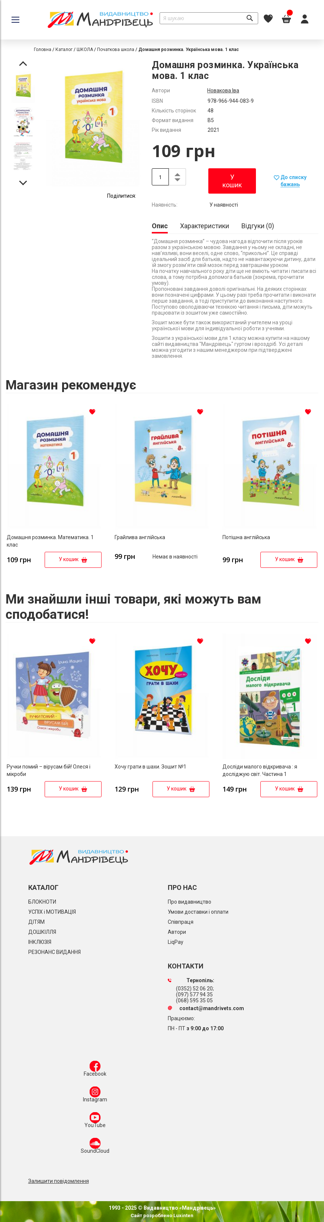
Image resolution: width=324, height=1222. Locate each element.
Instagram (95, 1095)
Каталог (64, 49)
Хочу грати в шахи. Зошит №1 (150, 767)
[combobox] (209, 18)
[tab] (160, 226)
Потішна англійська (246, 537)
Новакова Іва (223, 90)
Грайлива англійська (140, 537)
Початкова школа (115, 49)
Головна (42, 49)
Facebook (95, 1070)
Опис (160, 226)
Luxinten (182, 1215)
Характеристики (204, 226)
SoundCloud (95, 1147)
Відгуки (257, 226)
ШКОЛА (85, 49)
